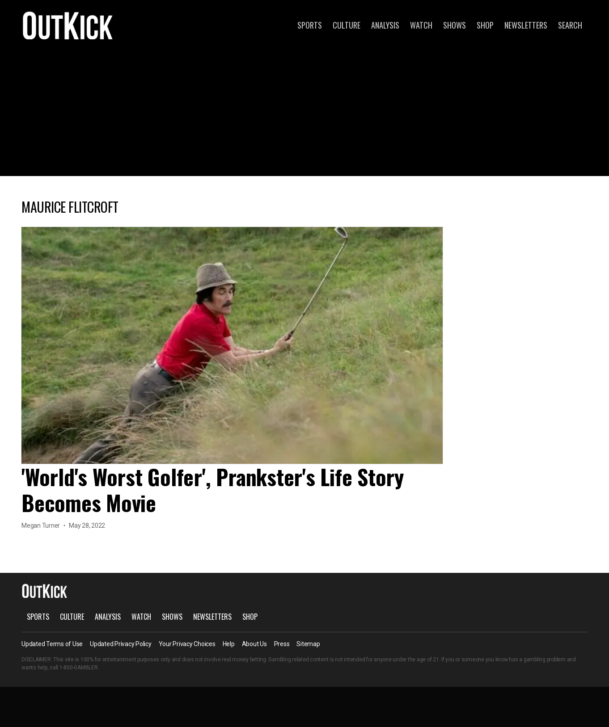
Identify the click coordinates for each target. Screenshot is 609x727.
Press (282, 643)
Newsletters (525, 25)
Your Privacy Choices (187, 643)
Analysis (385, 25)
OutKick (67, 25)
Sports (309, 25)
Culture (346, 25)
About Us (254, 643)
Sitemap (308, 643)
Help (229, 643)
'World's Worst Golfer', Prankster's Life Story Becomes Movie (212, 489)
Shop (485, 25)
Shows (454, 25)
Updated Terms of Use (52, 643)
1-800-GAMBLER (78, 667)
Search (570, 25)
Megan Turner (40, 525)
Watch (421, 25)
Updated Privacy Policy (121, 643)
